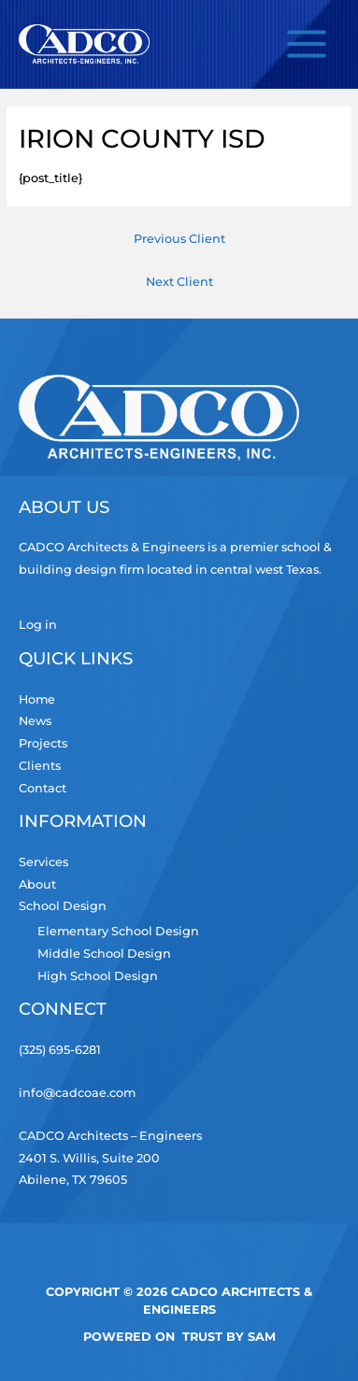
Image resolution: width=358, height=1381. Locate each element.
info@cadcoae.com (77, 1093)
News (35, 721)
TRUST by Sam (229, 1337)
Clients (40, 766)
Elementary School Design (118, 931)
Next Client (179, 282)
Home (37, 699)
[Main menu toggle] (307, 44)
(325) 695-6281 (60, 1050)
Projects (43, 743)
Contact (42, 788)
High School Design (97, 976)
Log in (38, 625)
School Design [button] (63, 906)
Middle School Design (104, 954)
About (37, 884)
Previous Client (179, 239)
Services (43, 862)
